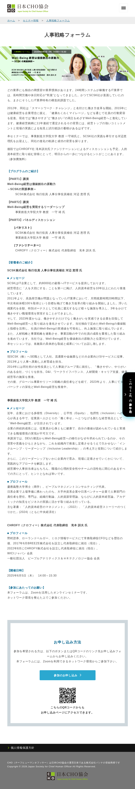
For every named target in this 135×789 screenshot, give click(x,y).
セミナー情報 (30, 20)
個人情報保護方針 (22, 747)
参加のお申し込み (65, 675)
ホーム (11, 20)
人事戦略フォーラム (58, 20)
